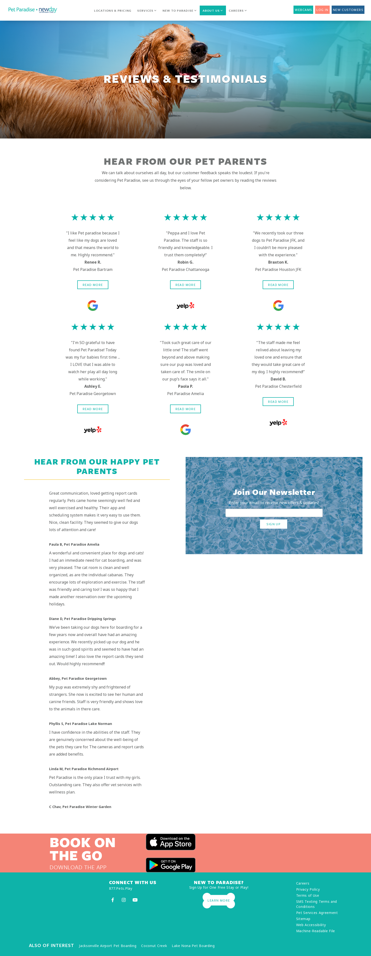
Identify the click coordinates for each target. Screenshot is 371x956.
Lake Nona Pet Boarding (193, 945)
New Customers (348, 9)
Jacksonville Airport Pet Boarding (107, 945)
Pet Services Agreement (317, 912)
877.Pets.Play (120, 888)
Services (146, 10)
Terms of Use (307, 895)
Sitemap (303, 918)
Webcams (303, 9)
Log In (322, 9)
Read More (93, 284)
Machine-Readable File (315, 931)
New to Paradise (180, 10)
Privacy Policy (308, 889)
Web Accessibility (311, 924)
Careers (238, 10)
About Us (213, 10)
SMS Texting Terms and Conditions (316, 904)
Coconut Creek (154, 945)
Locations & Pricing (113, 10)
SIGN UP (274, 524)
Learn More (218, 900)
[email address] (274, 513)
